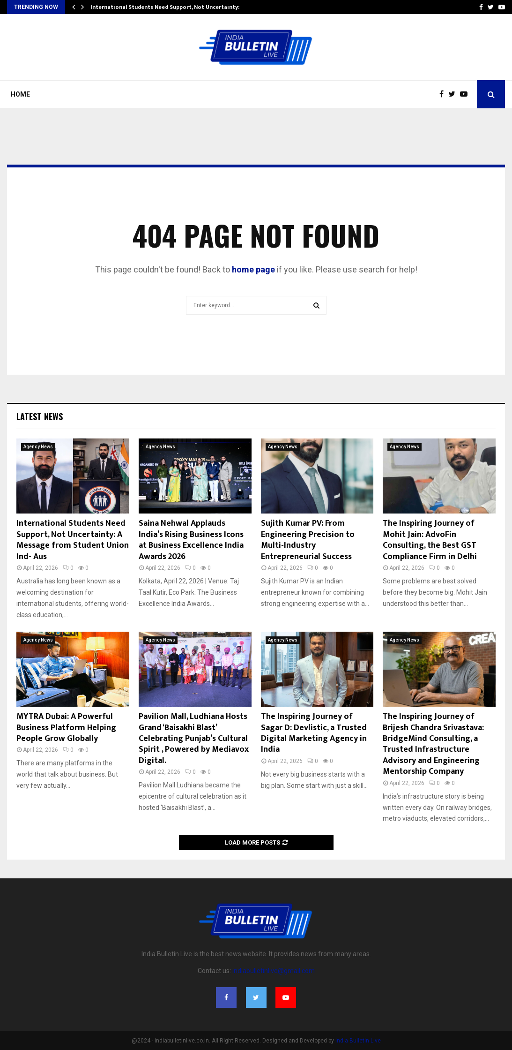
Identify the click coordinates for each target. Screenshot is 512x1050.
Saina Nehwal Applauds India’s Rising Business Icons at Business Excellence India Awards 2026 (191, 539)
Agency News (38, 446)
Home (20, 94)
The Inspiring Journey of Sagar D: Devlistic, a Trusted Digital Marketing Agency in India (314, 733)
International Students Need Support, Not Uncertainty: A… (170, 7)
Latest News (39, 416)
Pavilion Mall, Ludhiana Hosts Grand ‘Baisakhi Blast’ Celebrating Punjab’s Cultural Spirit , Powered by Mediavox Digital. (194, 739)
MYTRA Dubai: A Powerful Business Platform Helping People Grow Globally (66, 728)
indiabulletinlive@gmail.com (273, 970)
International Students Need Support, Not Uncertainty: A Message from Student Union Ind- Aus (72, 539)
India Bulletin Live (358, 1040)
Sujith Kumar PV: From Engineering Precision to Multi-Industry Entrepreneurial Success (308, 539)
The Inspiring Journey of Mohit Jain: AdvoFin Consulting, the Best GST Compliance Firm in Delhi (430, 539)
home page (253, 269)
